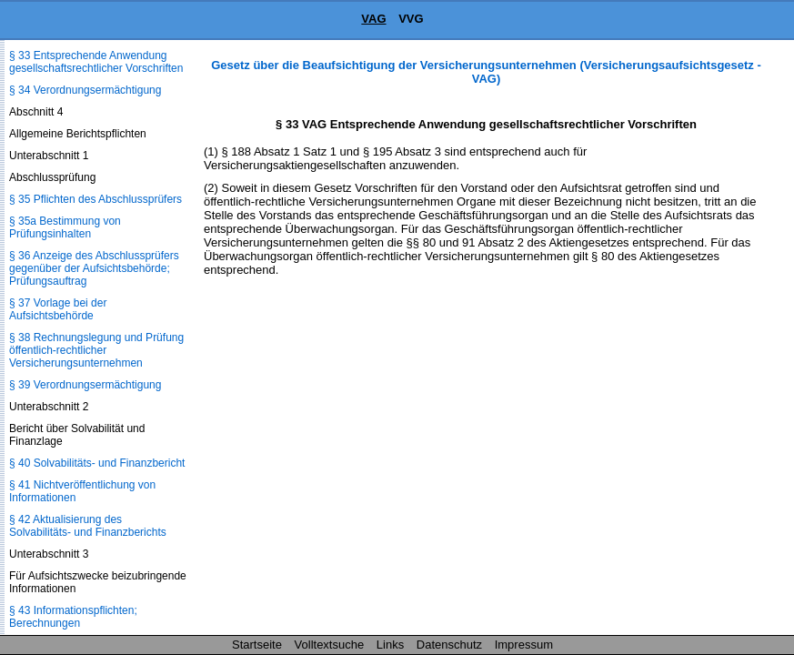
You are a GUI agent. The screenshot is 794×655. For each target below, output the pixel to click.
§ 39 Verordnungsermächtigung (85, 384)
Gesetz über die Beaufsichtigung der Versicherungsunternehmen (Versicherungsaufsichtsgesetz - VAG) (486, 72)
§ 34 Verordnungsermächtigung (85, 90)
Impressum (524, 644)
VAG (373, 18)
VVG (410, 18)
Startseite (257, 644)
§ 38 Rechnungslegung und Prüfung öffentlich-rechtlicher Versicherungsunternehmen (96, 350)
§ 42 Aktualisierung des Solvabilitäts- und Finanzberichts (87, 526)
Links (390, 644)
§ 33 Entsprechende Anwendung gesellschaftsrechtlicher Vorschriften (96, 62)
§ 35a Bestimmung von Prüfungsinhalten (65, 227)
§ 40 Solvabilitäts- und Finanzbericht (97, 463)
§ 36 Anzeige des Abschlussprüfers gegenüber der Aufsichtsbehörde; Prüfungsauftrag (94, 268)
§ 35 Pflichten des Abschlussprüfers (95, 199)
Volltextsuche (330, 644)
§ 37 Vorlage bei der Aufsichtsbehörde (57, 309)
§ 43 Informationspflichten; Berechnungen (73, 617)
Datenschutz (449, 644)
